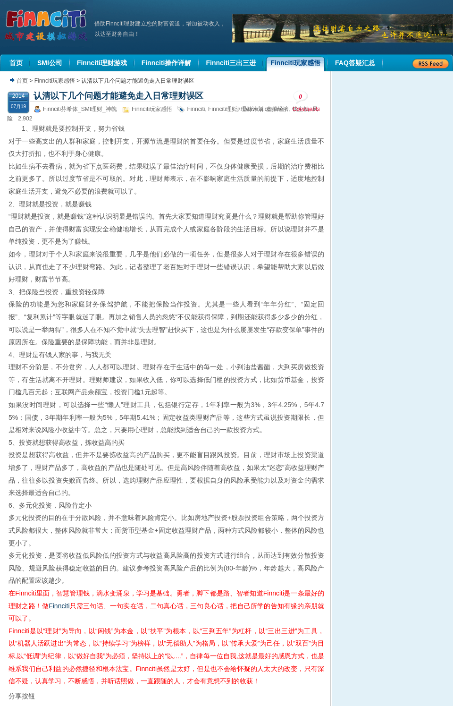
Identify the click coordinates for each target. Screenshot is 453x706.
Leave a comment (265, 109)
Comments (306, 101)
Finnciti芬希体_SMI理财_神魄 (80, 109)
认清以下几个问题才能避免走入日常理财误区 (118, 96)
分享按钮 (21, 696)
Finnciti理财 (222, 109)
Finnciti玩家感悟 (54, 80)
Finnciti (196, 109)
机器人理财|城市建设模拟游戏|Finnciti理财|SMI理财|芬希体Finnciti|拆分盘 (47, 25)
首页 (22, 80)
